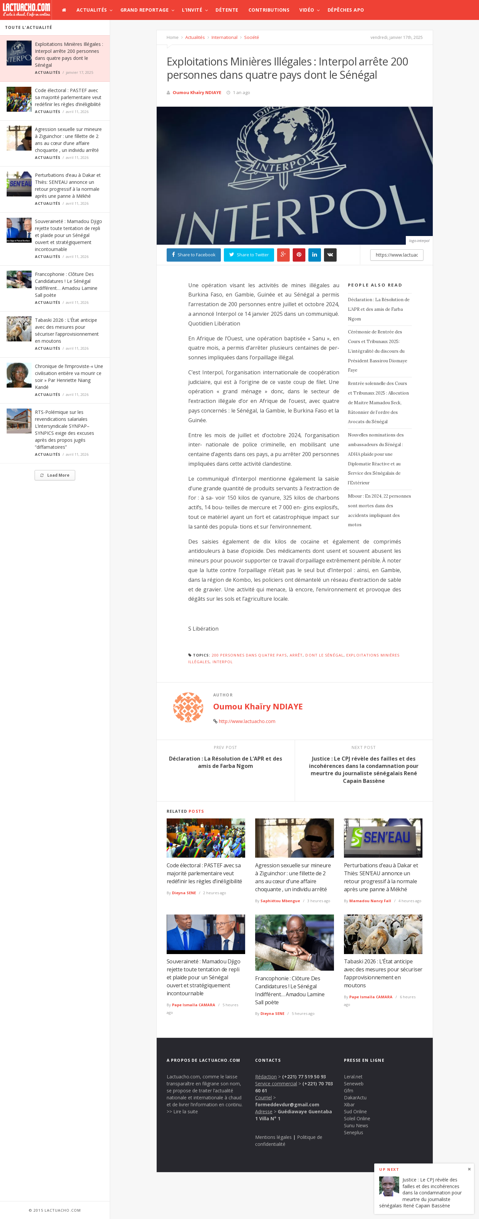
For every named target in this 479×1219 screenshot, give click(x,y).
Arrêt (296, 655)
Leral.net (353, 1076)
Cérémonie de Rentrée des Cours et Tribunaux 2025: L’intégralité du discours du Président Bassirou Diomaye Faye (377, 351)
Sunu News (356, 1125)
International (224, 37)
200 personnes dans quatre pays (249, 655)
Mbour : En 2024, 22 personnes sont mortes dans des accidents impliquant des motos (379, 510)
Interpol (223, 661)
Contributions (269, 10)
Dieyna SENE (184, 892)
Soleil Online (357, 1118)
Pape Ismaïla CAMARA (193, 1004)
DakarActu (355, 1097)
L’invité (192, 10)
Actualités (92, 10)
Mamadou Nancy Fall (370, 900)
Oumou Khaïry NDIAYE (197, 92)
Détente (227, 10)
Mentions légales (273, 1137)
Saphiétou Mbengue (280, 900)
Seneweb (354, 1083)
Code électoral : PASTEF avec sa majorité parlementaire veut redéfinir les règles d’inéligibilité (68, 97)
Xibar (349, 1104)
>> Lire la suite (182, 1111)
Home (173, 37)
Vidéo (306, 10)
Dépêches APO (346, 10)
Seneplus (353, 1132)
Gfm (348, 1090)
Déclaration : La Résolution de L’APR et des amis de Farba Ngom (378, 309)
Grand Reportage (144, 10)
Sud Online (355, 1111)
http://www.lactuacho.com (247, 721)
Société (251, 37)
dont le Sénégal (324, 655)
